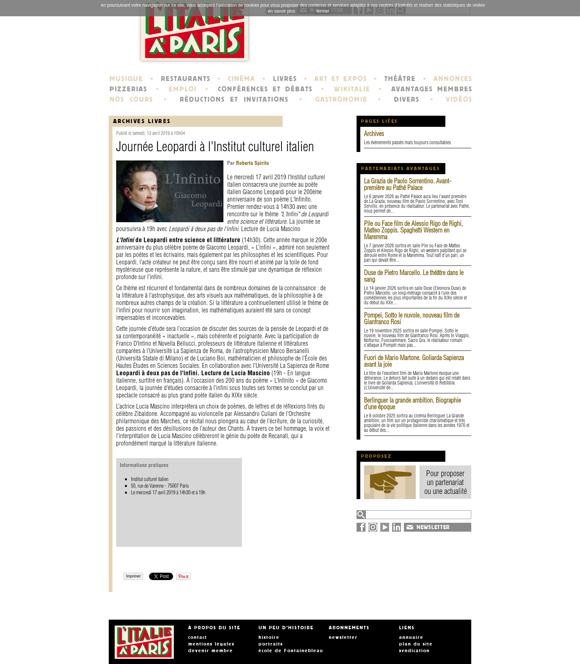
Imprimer (133, 576)
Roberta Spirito (252, 163)
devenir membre (210, 650)
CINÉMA (241, 78)
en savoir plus (281, 11)
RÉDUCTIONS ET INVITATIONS (234, 99)
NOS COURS (131, 99)
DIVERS (406, 99)
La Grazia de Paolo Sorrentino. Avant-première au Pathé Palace (407, 184)
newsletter (343, 637)
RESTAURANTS (185, 78)
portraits (271, 644)
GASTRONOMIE (341, 99)
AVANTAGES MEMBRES (431, 89)
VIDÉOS (459, 99)
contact (197, 637)
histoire (269, 637)
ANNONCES (453, 78)
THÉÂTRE (400, 78)
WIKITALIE (352, 89)
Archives (374, 133)
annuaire (411, 637)
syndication (414, 650)
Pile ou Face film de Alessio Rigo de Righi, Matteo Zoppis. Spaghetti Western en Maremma (413, 230)
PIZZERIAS (128, 89)
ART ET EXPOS (340, 78)
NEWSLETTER (433, 527)
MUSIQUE (126, 78)
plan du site (416, 644)
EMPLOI (183, 89)
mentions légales (211, 644)
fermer (322, 11)
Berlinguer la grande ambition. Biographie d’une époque (412, 403)
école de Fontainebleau (291, 650)
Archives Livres (142, 121)
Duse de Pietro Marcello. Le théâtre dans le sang (413, 276)
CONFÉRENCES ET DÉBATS (265, 89)
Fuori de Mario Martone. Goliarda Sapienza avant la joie (414, 361)
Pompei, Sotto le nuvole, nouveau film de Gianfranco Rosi (411, 318)
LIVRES (285, 78)
